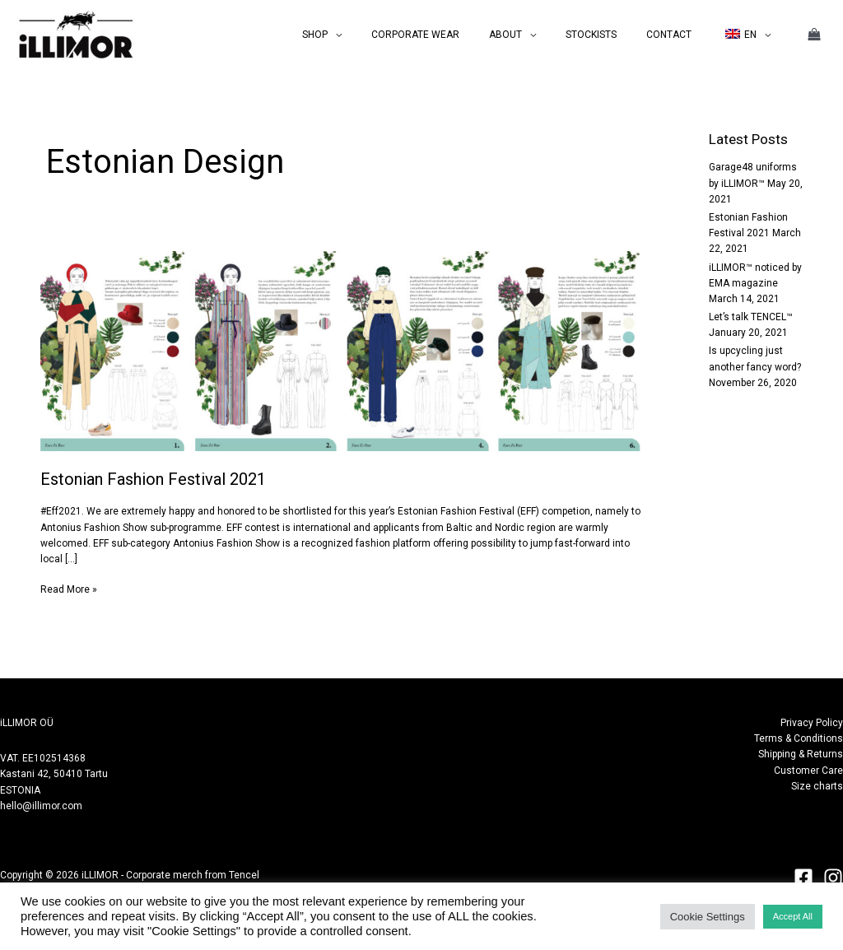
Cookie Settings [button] (707, 916)
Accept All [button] (793, 916)
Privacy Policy (811, 723)
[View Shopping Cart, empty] (814, 35)
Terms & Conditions (798, 738)
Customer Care (808, 770)
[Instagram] (833, 877)
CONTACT (683, 34)
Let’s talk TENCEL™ (751, 317)
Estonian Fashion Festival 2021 (153, 479)
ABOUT (540, 34)
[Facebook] (803, 877)
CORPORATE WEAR (460, 34)
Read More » (68, 588)
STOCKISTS (615, 34)
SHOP (369, 34)
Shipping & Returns (800, 754)
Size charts (817, 786)
